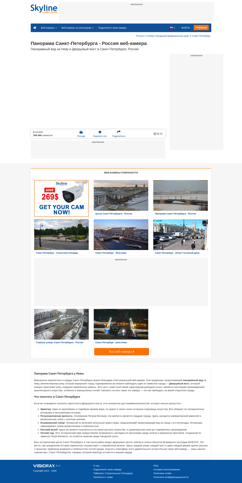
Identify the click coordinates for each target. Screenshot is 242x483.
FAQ (155, 465)
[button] (172, 28)
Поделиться (118, 133)
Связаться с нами (103, 477)
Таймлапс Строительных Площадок (113, 473)
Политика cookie (162, 473)
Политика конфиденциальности (170, 477)
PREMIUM (201, 27)
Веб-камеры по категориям (77, 27)
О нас (96, 465)
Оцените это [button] (100, 133)
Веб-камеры (49, 27)
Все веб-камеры (121, 351)
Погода (81, 133)
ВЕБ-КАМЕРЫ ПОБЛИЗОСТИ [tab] (121, 172)
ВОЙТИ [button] (185, 27)
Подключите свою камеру (112, 27)
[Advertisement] (136, 14)
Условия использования (166, 469)
